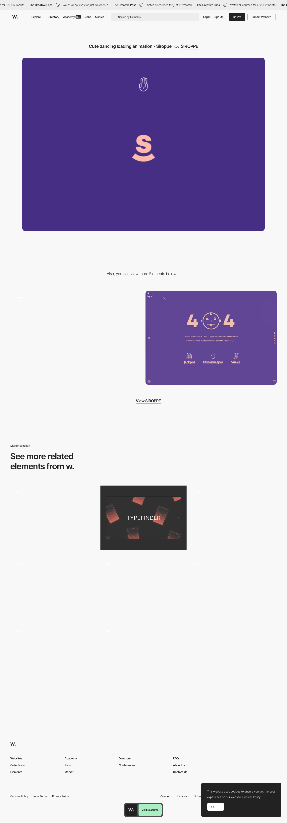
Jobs (88, 17)
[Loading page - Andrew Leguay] (143, 655)
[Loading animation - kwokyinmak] (143, 587)
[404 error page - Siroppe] (211, 337)
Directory (53, 17)
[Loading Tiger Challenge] (53, 587)
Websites (16, 758)
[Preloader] (234, 518)
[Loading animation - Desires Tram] (53, 655)
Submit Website (261, 17)
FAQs (176, 758)
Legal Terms (40, 796)
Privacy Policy (60, 796)
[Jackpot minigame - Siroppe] (76, 337)
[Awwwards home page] (131, 810)
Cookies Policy (19, 796)
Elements (16, 772)
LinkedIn (199, 796)
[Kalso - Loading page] (53, 516)
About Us (179, 765)
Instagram (183, 796)
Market (99, 17)
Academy (72, 17)
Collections (17, 765)
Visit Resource (150, 809)
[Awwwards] (15, 17)
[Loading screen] (143, 518)
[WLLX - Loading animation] (234, 587)
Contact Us (180, 772)
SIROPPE (189, 46)
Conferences (127, 765)
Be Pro (237, 17)
